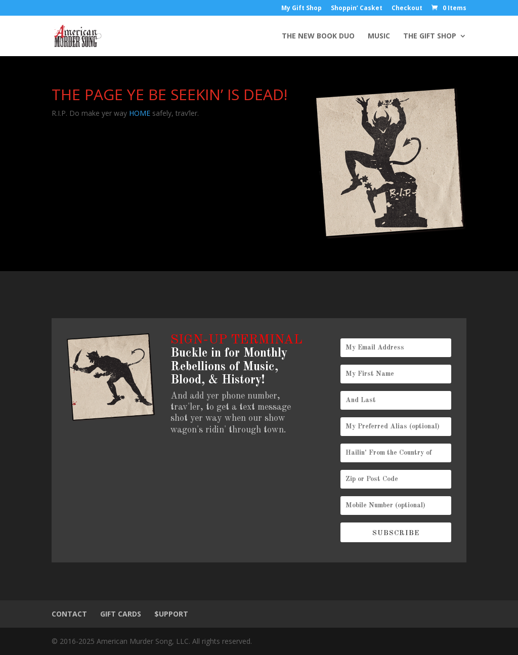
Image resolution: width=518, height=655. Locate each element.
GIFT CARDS (120, 614)
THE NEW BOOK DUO (318, 36)
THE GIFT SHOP (429, 36)
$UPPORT (171, 614)
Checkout (407, 8)
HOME (139, 113)
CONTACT (69, 614)
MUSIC (379, 36)
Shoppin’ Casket (356, 8)
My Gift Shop (301, 8)
